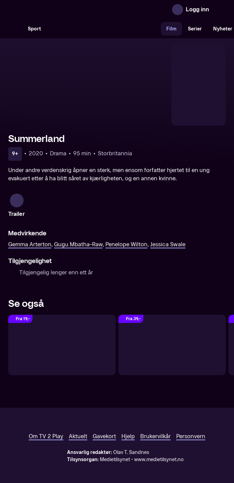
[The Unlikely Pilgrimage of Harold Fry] (172, 334)
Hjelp (128, 425)
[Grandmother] (62, 334)
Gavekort (104, 425)
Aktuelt (78, 425)
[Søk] (15, 29)
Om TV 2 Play (46, 425)
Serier (195, 29)
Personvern (190, 425)
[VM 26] (103, 29)
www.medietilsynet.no (159, 449)
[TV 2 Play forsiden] (59, 9)
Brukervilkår (155, 425)
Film (171, 29)
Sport (34, 29)
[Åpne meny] (219, 9)
